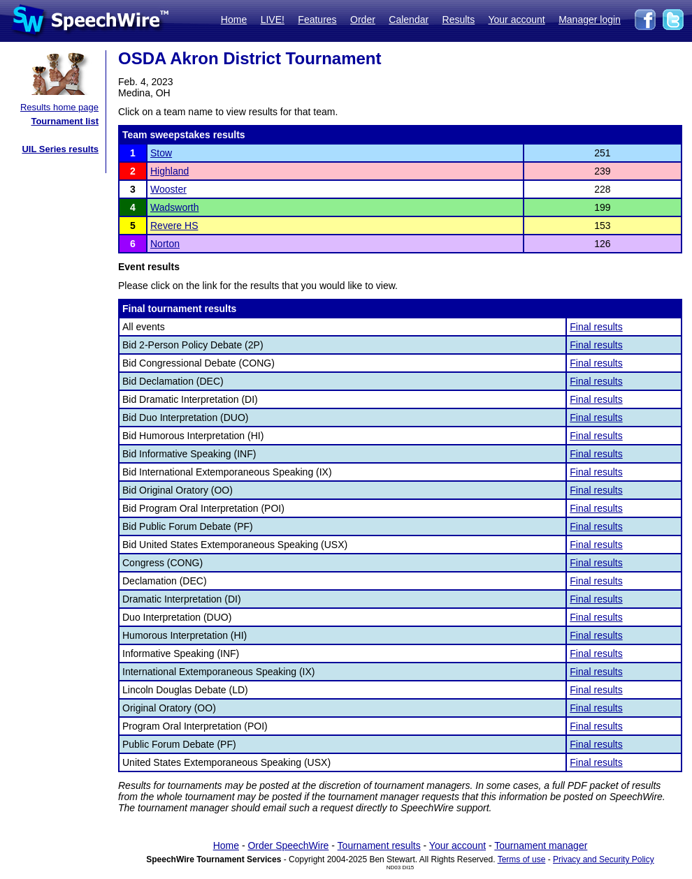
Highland (169, 171)
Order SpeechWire (288, 845)
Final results (596, 326)
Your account (516, 19)
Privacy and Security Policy (603, 859)
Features (317, 19)
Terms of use (522, 859)
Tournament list (65, 121)
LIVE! (272, 19)
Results (458, 19)
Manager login (589, 19)
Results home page (59, 107)
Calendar (408, 19)
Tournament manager (540, 845)
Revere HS (174, 225)
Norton (165, 243)
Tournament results (379, 845)
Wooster (168, 189)
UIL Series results (60, 149)
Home (234, 19)
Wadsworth (174, 207)
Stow (161, 152)
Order (362, 19)
